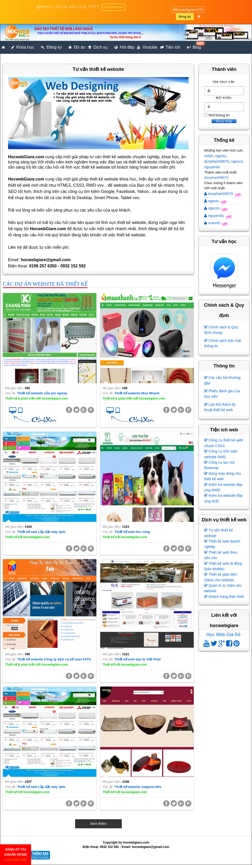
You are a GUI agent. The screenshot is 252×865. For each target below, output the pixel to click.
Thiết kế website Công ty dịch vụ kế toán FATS (54, 659)
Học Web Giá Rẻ (223, 634)
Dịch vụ (98, 47)
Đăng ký (185, 16)
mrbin (208, 156)
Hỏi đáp (124, 47)
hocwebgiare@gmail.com (150, 847)
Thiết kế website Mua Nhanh (137, 393)
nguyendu (212, 167)
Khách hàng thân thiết (224, 597)
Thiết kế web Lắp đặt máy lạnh (41, 532)
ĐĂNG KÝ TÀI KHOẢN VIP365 (15, 855)
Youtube (147, 47)
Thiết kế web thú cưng (132, 532)
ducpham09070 (216, 161)
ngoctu (220, 156)
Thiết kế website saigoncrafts (137, 787)
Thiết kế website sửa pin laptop (42, 393)
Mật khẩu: (224, 97)
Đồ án (76, 47)
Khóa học (22, 47)
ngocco (237, 161)
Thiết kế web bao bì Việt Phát (137, 659)
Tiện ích (170, 47)
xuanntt (212, 223)
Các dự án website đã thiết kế (45, 284)
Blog (194, 45)
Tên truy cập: (224, 82)
